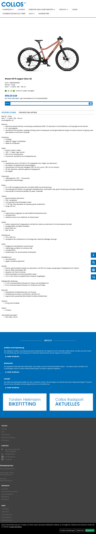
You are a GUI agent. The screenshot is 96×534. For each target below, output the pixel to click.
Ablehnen (80, 530)
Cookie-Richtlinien (15, 527)
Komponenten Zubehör (9, 492)
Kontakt (4, 429)
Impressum (5, 440)
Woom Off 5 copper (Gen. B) (18, 78)
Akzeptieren (90, 530)
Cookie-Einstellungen (67, 530)
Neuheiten (5, 499)
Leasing (21, 9)
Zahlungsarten (6, 517)
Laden (74, 9)
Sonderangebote (7, 494)
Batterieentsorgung (8, 437)
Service (63, 9)
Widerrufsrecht (6, 520)
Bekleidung (5, 497)
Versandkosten (6, 515)
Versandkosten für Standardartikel (35, 98)
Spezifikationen (8, 112)
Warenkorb (43, 13)
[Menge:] (49, 103)
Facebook (8, 459)
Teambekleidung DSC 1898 (13, 13)
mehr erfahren (13, 356)
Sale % (32, 13)
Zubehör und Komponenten (42, 9)
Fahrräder (8, 9)
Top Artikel (5, 509)
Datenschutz (5, 435)
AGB (2, 432)
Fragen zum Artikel (28, 112)
